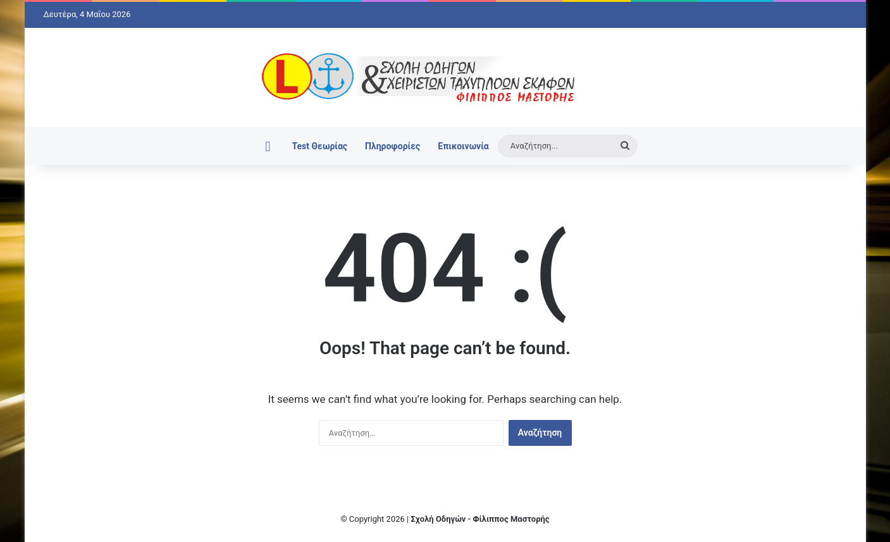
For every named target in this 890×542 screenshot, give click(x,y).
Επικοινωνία (463, 146)
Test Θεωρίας (319, 146)
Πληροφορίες (392, 146)
